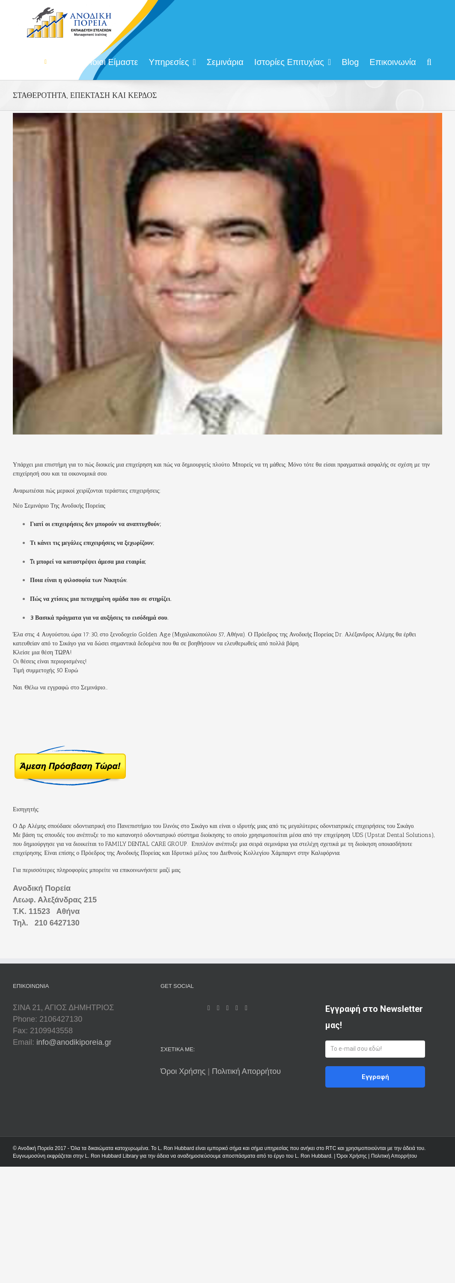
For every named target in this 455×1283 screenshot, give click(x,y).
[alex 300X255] (227, 274)
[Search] (429, 60)
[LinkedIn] (236, 1008)
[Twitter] (227, 1008)
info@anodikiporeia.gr (73, 1042)
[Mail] (246, 1008)
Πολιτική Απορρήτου (246, 1071)
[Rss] (218, 1008)
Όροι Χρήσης (184, 1071)
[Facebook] (209, 1008)
